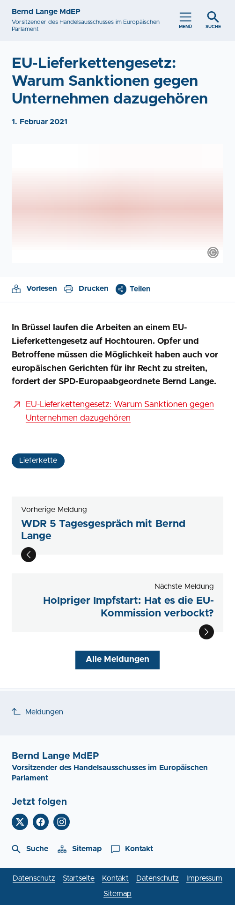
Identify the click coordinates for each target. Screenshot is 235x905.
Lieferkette (38, 460)
